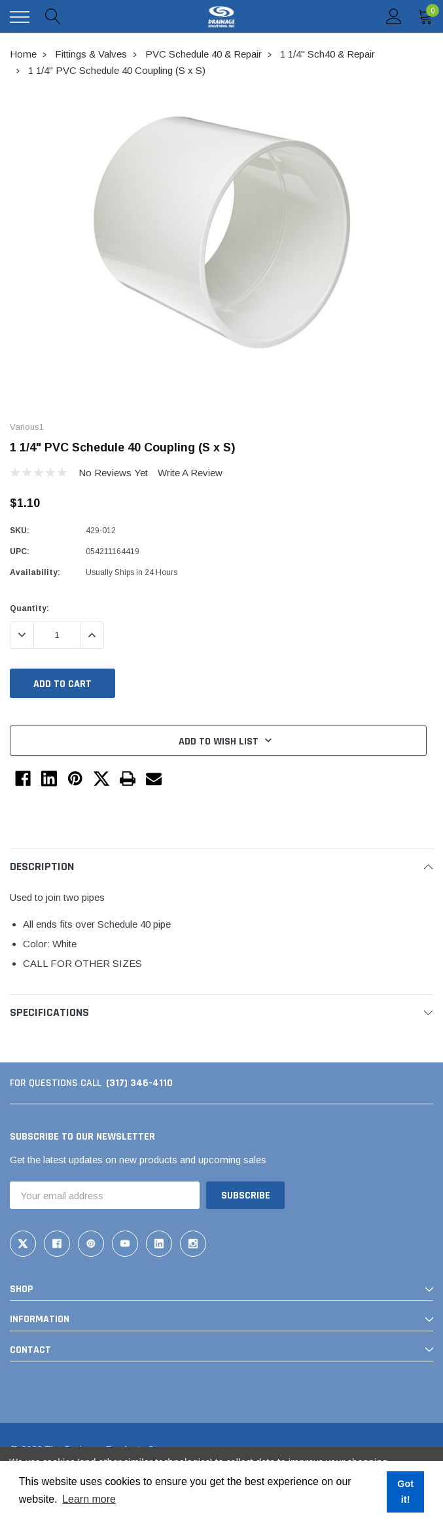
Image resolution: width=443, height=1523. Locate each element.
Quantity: (29, 608)
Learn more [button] (89, 1499)
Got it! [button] (405, 1492)
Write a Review (190, 472)
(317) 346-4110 (139, 1083)
